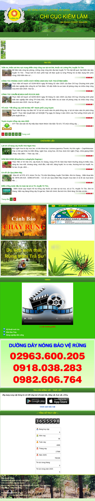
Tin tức (47, 63)
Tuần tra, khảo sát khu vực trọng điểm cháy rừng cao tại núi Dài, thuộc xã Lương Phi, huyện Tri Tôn (42, 68)
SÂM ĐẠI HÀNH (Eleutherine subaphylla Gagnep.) (21, 159)
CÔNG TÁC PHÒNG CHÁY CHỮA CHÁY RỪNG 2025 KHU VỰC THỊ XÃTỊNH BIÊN (34, 81)
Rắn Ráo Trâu (11, 332)
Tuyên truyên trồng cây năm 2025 (15, 121)
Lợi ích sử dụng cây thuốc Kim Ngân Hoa (18, 146)
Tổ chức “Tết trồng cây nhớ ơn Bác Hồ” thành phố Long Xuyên (27, 108)
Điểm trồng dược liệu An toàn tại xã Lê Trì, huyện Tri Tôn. (25, 186)
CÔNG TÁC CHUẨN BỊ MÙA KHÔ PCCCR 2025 (20, 94)
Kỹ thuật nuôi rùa (12, 329)
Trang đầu (5, 199)
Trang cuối (26, 134)
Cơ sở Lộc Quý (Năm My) (11, 173)
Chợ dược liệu (47, 141)
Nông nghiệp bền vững (15, 335)
